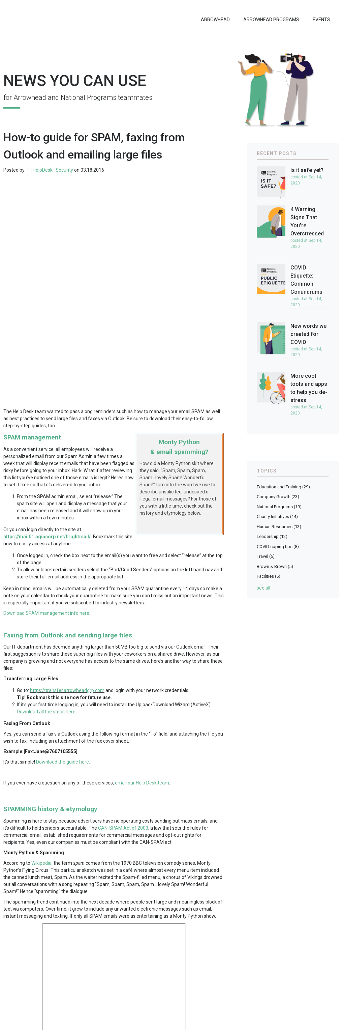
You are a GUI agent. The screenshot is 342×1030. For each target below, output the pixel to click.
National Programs (279, 503)
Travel (266, 552)
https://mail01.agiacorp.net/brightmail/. (47, 374)
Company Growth (278, 493)
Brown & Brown (275, 563)
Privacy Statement (234, 1023)
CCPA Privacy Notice (273, 1023)
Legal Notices (200, 1023)
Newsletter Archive (282, 970)
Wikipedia (41, 701)
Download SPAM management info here (46, 451)
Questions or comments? (288, 959)
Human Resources (279, 523)
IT (71, 887)
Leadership (272, 533)
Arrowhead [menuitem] (215, 19)
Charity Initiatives (277, 513)
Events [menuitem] (321, 19)
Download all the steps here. (46, 549)
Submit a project (279, 980)
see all (263, 584)
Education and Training (43, 887)
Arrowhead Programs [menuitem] (271, 19)
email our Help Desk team (142, 620)
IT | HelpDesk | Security (49, 166)
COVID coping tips (278, 543)
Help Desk (85, 887)
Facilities (268, 572)
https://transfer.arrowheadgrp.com (67, 528)
